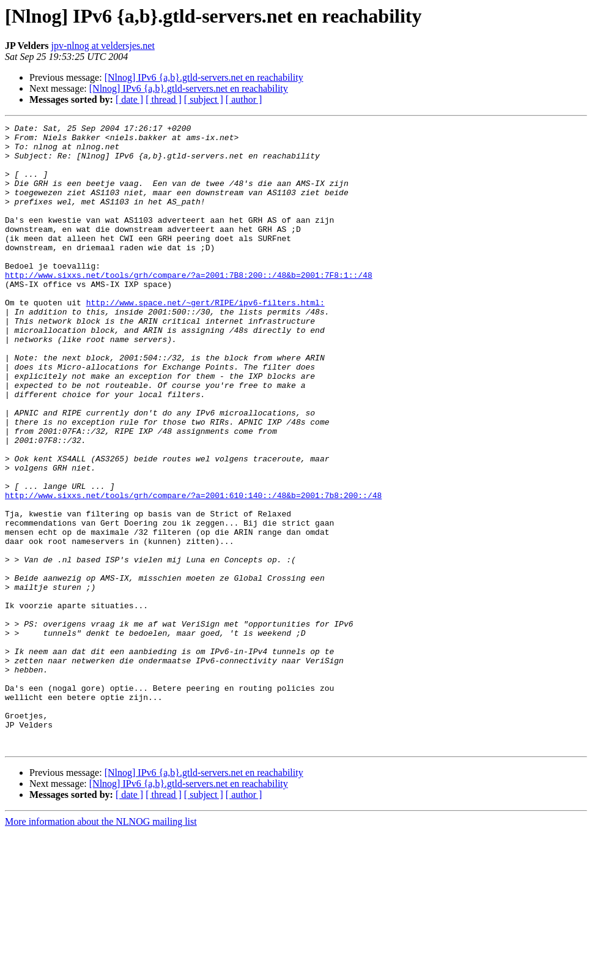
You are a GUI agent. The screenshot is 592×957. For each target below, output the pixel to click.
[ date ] (129, 99)
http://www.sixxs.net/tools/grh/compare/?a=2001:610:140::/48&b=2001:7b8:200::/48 (193, 570)
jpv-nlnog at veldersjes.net (103, 45)
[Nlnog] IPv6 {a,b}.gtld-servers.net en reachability (204, 77)
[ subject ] (203, 99)
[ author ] (244, 99)
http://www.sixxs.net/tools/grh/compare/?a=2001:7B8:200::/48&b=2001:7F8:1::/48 (188, 305)
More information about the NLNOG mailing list (101, 946)
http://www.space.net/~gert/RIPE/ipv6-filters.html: (205, 338)
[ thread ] (164, 99)
